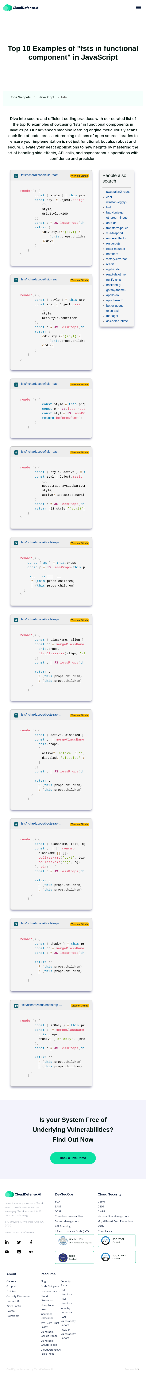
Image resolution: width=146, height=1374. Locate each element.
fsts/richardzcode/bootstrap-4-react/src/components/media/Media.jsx (41, 542)
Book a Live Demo (73, 1158)
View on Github (79, 176)
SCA (57, 1201)
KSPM (101, 1226)
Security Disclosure (18, 1296)
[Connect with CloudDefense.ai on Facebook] (35, 1242)
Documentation (50, 1291)
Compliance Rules (48, 1307)
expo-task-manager (113, 313)
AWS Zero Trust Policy (50, 1325)
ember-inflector (116, 238)
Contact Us (13, 1301)
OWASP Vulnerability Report (68, 1334)
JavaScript (46, 97)
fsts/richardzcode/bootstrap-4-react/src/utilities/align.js (41, 619)
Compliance (105, 1231)
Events (10, 1311)
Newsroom (12, 1316)
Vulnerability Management (113, 1216)
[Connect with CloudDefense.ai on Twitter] (23, 1242)
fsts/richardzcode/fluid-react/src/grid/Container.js (41, 279)
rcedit (110, 264)
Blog (43, 1281)
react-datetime (116, 274)
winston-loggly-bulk (116, 205)
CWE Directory (66, 1301)
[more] (138, 7)
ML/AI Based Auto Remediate (115, 1221)
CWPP (101, 1211)
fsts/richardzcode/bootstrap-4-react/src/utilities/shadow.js (41, 923)
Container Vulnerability (69, 1216)
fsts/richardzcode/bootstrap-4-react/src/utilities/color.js (41, 823)
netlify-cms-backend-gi (114, 282)
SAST (58, 1206)
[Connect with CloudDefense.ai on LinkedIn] (11, 1242)
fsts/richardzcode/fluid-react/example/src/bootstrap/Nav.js (41, 451)
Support (11, 1286)
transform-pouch (117, 228)
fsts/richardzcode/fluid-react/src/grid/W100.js (41, 175)
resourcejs (113, 243)
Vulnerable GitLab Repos (49, 1342)
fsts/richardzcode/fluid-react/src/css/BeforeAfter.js (41, 383)
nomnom (112, 254)
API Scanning (63, 1226)
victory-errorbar (116, 259)
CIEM (101, 1206)
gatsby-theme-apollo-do (116, 292)
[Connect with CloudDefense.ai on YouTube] (11, 1252)
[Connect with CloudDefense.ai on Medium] (35, 1252)
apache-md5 (114, 300)
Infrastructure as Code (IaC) (72, 1231)
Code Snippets (20, 97)
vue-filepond (114, 233)
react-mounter (115, 248)
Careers (11, 1281)
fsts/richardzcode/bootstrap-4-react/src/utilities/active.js (41, 714)
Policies (11, 1291)
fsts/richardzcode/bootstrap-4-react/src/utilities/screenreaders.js (41, 1004)
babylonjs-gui (115, 212)
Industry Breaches (66, 1310)
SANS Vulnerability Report (68, 1321)
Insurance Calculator (47, 1316)
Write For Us (13, 1306)
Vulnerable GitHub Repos (49, 1333)
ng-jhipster (113, 269)
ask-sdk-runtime (117, 321)
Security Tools (66, 1283)
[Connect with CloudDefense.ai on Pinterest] (23, 1252)
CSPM (101, 1201)
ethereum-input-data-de (117, 220)
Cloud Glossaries (47, 1298)
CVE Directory (66, 1292)
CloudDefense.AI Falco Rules (51, 1351)
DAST (58, 1211)
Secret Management (67, 1221)
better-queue (115, 305)
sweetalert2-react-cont (118, 194)
